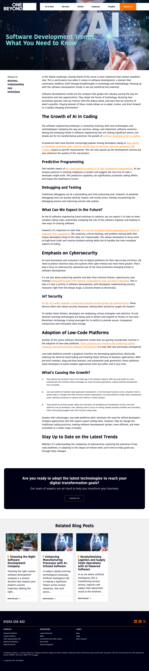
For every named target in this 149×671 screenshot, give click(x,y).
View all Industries (46, 644)
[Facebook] (140, 621)
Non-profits (44, 641)
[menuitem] (49, 6)
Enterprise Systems (10, 633)
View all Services (9, 644)
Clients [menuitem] (80, 7)
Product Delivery (9, 636)
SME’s (42, 636)
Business (12, 81)
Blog (78, 633)
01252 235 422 (14, 622)
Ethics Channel (81, 639)
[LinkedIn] (135, 621)
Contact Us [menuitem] (128, 7)
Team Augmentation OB (11, 639)
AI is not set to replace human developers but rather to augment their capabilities (90, 232)
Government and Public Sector (51, 639)
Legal (78, 636)
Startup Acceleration (10, 641)
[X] (144, 621)
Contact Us (74, 498)
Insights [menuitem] (111, 7)
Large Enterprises (46, 633)
